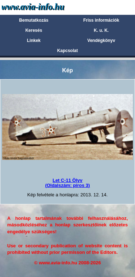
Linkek (34, 40)
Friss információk (101, 20)
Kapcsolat (67, 50)
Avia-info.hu (45, 7)
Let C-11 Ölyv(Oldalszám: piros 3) (67, 183)
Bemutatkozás (33, 20)
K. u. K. (101, 30)
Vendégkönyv (101, 40)
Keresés (33, 30)
